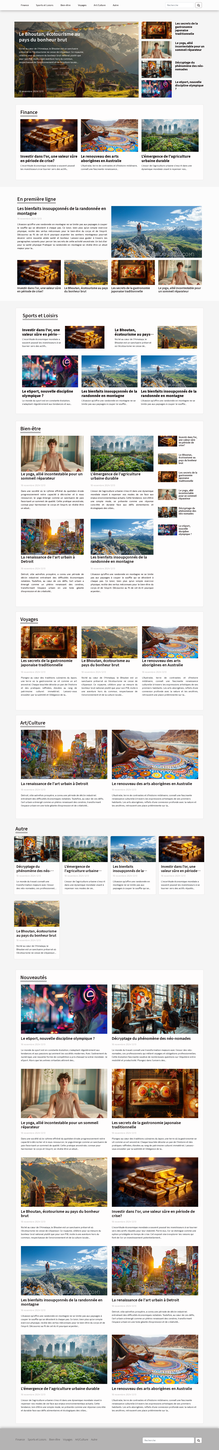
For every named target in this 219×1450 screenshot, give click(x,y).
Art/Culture (100, 5)
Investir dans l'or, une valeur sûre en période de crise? (48, 158)
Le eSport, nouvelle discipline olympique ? (189, 85)
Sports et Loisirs (44, 5)
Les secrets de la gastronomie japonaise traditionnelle (186, 28)
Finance (25, 5)
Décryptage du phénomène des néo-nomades (189, 65)
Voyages (82, 5)
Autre (116, 5)
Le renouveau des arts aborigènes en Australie (101, 158)
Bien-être (66, 5)
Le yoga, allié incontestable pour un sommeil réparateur (189, 46)
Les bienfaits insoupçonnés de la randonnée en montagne (61, 210)
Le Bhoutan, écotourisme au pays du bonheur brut (49, 36)
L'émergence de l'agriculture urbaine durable (166, 158)
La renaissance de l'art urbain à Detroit (48, 559)
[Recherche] (179, 5)
